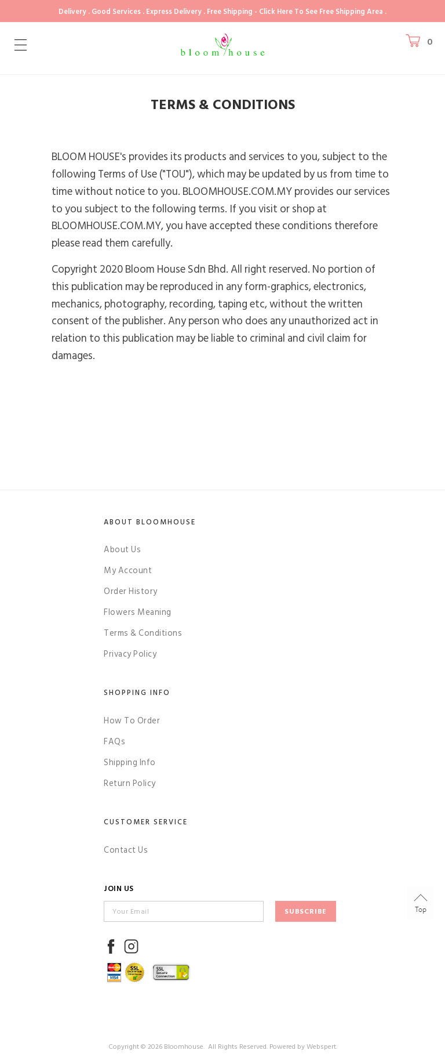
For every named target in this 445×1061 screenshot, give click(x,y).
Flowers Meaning (138, 612)
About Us (122, 549)
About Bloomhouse (150, 522)
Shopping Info (137, 692)
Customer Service (146, 822)
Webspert (321, 1046)
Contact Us (126, 850)
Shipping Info (130, 762)
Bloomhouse (183, 1046)
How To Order (132, 720)
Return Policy (130, 783)
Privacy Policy (130, 654)
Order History (131, 591)
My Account (128, 570)
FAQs (114, 741)
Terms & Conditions (143, 633)
